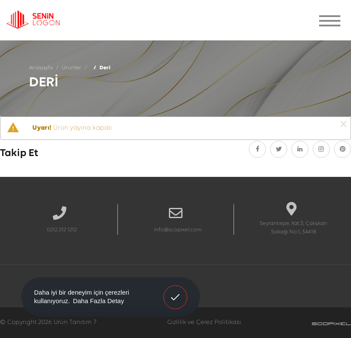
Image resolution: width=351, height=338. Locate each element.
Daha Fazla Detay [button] (98, 300)
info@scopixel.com (178, 230)
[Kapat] (343, 124)
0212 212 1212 (62, 230)
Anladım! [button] (175, 290)
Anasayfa (41, 68)
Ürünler (71, 68)
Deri (105, 68)
